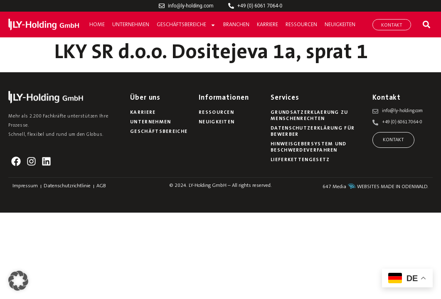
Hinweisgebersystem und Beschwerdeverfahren (309, 147)
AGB (101, 186)
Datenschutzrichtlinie (67, 186)
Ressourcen (301, 24)
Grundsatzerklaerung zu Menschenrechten (309, 115)
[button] (426, 25)
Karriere (267, 24)
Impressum (25, 186)
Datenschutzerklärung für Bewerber (313, 131)
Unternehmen (130, 24)
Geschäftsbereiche (186, 25)
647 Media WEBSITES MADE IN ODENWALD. (376, 186)
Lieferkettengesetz (300, 159)
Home (97, 24)
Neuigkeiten (340, 24)
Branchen (236, 24)
